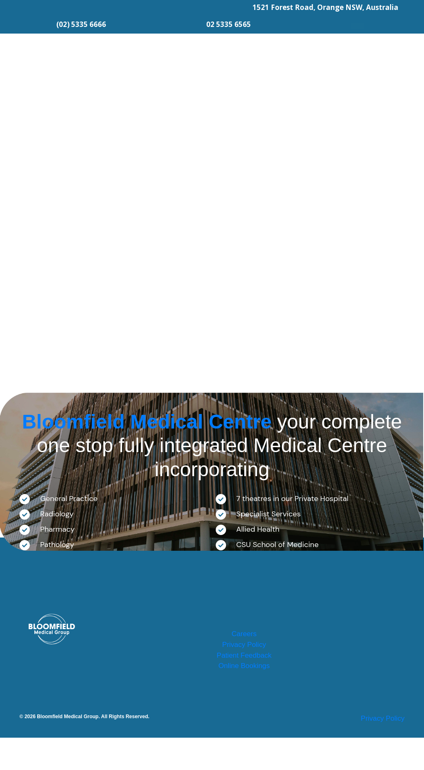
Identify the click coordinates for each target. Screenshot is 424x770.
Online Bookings (244, 697)
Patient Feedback (244, 677)
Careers (244, 638)
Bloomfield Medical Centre (147, 422)
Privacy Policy (244, 658)
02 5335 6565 (228, 24)
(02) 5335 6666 (81, 24)
